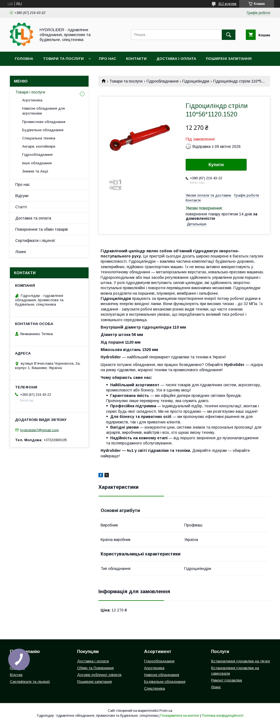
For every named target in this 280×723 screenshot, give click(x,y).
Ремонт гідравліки (226, 680)
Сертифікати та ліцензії (30, 682)
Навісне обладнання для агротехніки (43, 110)
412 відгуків (227, 4)
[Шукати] (228, 35)
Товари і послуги (30, 92)
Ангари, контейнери (38, 146)
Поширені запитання (229, 59)
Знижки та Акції (35, 171)
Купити (216, 164)
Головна (24, 59)
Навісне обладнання (161, 675)
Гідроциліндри (195, 81)
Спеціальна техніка (38, 138)
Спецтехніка (154, 688)
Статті (21, 207)
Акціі (19, 73)
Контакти (136, 59)
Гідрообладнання (163, 81)
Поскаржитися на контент (179, 716)
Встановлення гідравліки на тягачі (240, 661)
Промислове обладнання (43, 122)
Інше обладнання (37, 163)
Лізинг (20, 252)
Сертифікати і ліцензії (35, 240)
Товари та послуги (63, 59)
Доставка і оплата (176, 59)
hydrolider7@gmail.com (39, 430)
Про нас (107, 59)
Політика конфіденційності (222, 716)
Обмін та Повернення (95, 668)
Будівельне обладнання (42, 130)
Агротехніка (32, 100)
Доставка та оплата (33, 218)
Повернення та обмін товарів (41, 229)
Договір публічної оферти (99, 675)
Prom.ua (165, 711)
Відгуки (21, 196)
